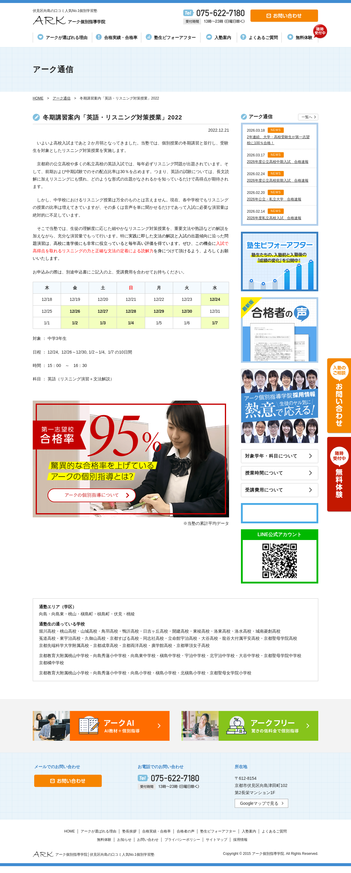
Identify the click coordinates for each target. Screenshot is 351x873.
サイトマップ (216, 845)
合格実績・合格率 (116, 37)
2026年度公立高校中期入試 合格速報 (277, 162)
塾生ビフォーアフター (171, 37)
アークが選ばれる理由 (62, 37)
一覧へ (307, 117)
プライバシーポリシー (182, 845)
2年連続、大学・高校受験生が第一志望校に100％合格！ (278, 140)
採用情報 (240, 845)
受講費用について (267, 495)
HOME (69, 837)
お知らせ (124, 845)
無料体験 (302, 36)
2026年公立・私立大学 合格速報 (274, 199)
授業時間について (267, 476)
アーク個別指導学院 (78, 20)
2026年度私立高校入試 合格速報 (274, 218)
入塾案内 (218, 37)
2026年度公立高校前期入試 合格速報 (277, 180)
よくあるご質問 (259, 37)
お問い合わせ (148, 845)
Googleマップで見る (259, 809)
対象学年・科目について (275, 457)
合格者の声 (186, 837)
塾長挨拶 (129, 837)
